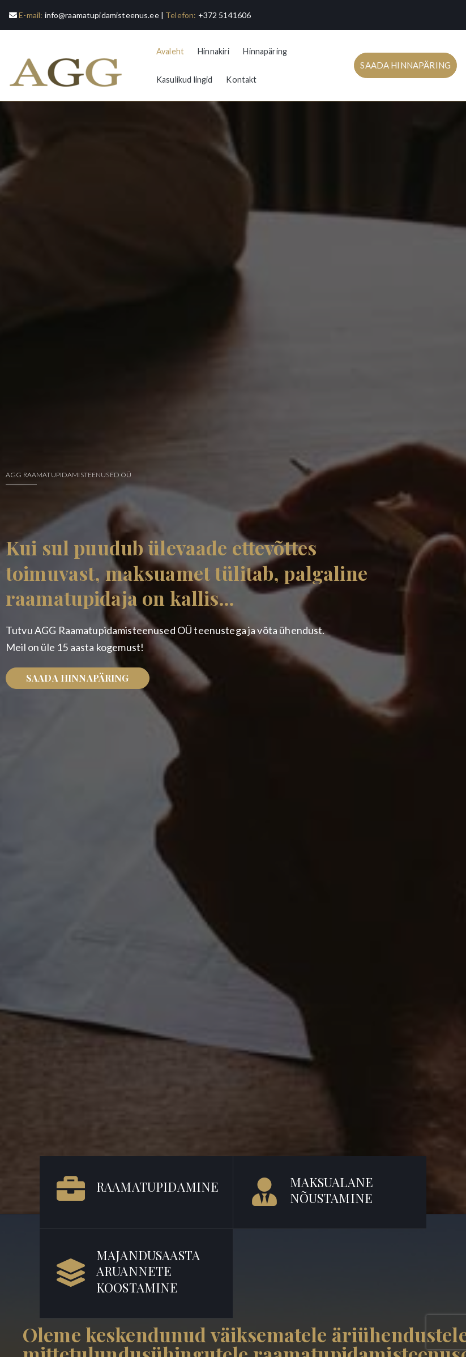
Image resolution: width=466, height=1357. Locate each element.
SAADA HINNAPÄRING (405, 65)
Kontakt (241, 79)
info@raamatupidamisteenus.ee (102, 15)
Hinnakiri (213, 51)
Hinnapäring (265, 51)
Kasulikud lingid (184, 79)
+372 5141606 (224, 15)
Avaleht (170, 51)
